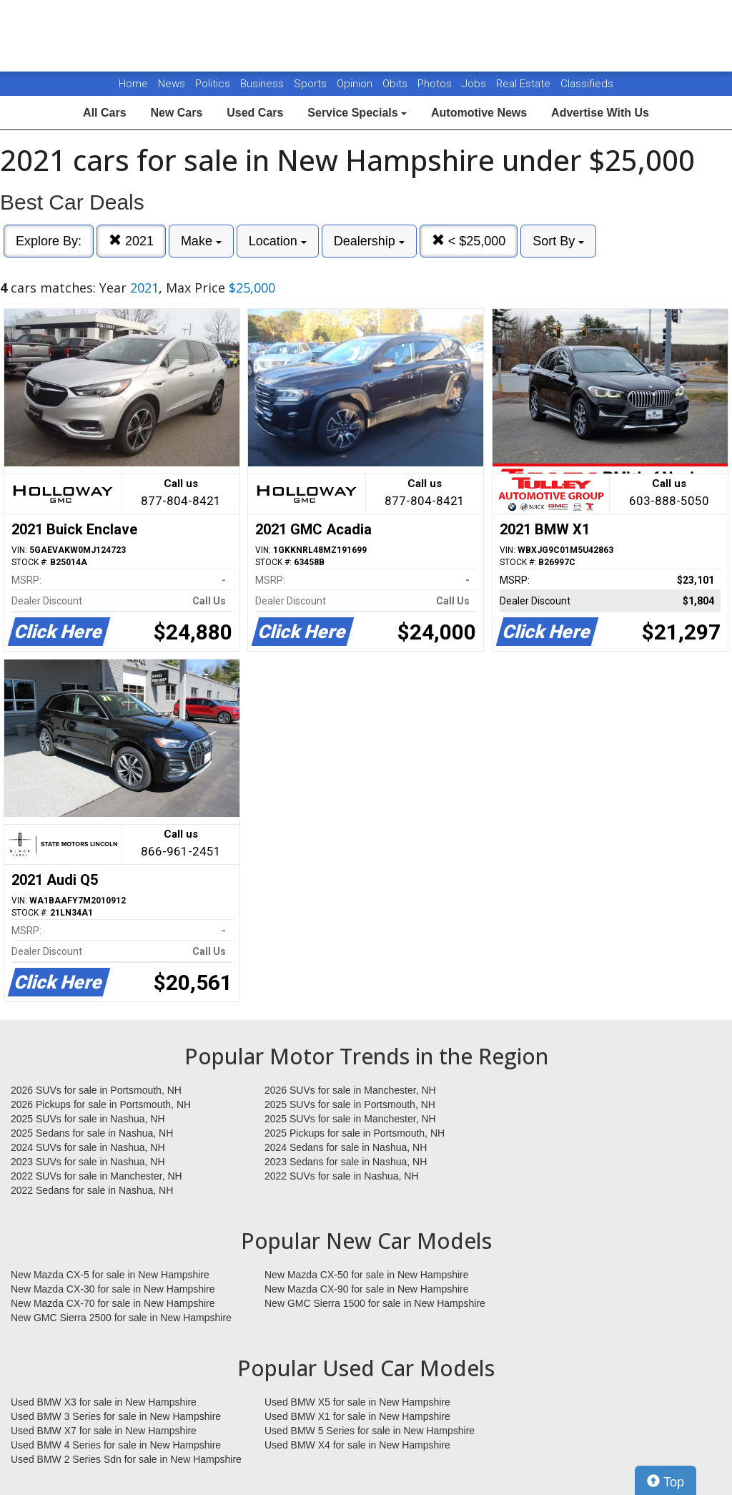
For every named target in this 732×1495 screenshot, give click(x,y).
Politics (212, 83)
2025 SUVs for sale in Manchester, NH (350, 1118)
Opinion (356, 83)
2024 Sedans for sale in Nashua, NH (345, 1147)
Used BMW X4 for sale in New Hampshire (357, 1445)
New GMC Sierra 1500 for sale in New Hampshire (374, 1303)
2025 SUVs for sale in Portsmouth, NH (349, 1104)
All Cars (104, 113)
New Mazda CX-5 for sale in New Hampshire (110, 1274)
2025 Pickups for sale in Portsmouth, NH (354, 1133)
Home (133, 83)
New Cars (176, 113)
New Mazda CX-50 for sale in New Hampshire (366, 1274)
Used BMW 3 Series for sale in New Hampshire (116, 1416)
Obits (396, 83)
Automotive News (479, 113)
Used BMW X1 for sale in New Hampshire (357, 1416)
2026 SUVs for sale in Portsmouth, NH (96, 1090)
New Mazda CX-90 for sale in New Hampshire (366, 1289)
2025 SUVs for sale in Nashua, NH (88, 1118)
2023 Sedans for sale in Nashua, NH (345, 1161)
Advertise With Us (600, 113)
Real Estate (524, 83)
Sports (312, 83)
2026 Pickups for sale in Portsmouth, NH (101, 1104)
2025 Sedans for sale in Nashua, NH (92, 1133)
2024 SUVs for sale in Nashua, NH (88, 1147)
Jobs (475, 83)
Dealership (369, 241)
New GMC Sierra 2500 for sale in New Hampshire (121, 1317)
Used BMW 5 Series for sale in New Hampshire (369, 1430)
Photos (436, 83)
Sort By (558, 241)
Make (201, 241)
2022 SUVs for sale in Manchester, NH (96, 1176)
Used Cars (255, 113)
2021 (131, 240)
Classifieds (586, 83)
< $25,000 (469, 240)
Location (278, 241)
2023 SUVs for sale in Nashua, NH (88, 1161)
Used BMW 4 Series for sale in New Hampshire (116, 1445)
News (171, 83)
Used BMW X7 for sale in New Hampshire (104, 1430)
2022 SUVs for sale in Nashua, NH (341, 1176)
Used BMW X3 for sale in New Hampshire (104, 1402)
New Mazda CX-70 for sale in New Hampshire (113, 1303)
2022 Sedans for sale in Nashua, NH (92, 1190)
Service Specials (357, 113)
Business (263, 83)
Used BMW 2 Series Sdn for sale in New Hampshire (126, 1459)
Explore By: (48, 241)
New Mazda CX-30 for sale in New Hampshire (113, 1289)
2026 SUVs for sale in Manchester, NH (350, 1090)
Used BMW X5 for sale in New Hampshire (357, 1402)
